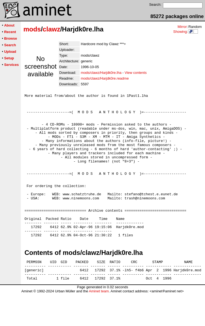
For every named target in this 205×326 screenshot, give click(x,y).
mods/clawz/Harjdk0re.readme (105, 78)
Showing (180, 32)
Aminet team (99, 324)
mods (32, 29)
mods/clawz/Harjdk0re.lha (101, 73)
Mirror (182, 27)
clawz (51, 29)
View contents (135, 73)
